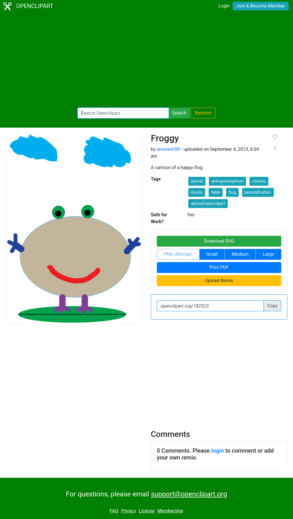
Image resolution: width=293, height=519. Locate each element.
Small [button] (212, 254)
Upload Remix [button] (219, 280)
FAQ (114, 511)
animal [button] (197, 181)
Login (223, 6)
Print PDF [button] (219, 267)
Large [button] (268, 254)
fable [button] (215, 192)
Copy (272, 305)
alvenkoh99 (168, 149)
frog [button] (232, 192)
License (147, 511)
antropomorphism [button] (227, 181)
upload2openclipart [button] (208, 203)
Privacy (128, 511)
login (217, 450)
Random (203, 113)
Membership (170, 511)
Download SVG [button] (219, 241)
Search (179, 113)
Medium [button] (240, 254)
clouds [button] (197, 192)
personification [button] (258, 192)
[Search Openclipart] (123, 113)
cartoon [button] (259, 181)
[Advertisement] (146, 60)
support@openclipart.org (189, 494)
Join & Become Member (260, 6)
